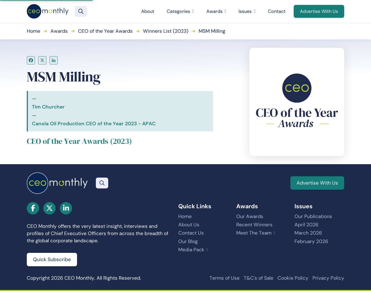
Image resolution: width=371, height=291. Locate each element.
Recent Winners (254, 224)
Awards (216, 11)
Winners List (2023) (165, 31)
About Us (188, 224)
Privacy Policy (328, 278)
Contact (276, 11)
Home (33, 31)
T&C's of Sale (258, 278)
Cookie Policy (292, 278)
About (147, 11)
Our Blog (188, 241)
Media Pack (191, 249)
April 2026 (306, 224)
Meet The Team (254, 233)
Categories (180, 11)
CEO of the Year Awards (105, 31)
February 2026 (311, 241)
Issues (247, 11)
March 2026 (308, 233)
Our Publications (313, 216)
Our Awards (249, 216)
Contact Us (191, 233)
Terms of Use (224, 278)
